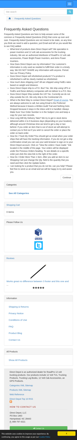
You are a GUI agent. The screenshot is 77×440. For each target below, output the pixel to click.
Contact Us (14, 340)
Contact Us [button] (38, 428)
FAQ (11, 326)
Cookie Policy (44, 437)
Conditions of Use (18, 320)
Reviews (10, 258)
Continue (67, 177)
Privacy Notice (16, 313)
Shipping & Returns (19, 306)
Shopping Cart (13, 205)
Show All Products (18, 360)
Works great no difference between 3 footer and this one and (37, 281)
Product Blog (15, 333)
